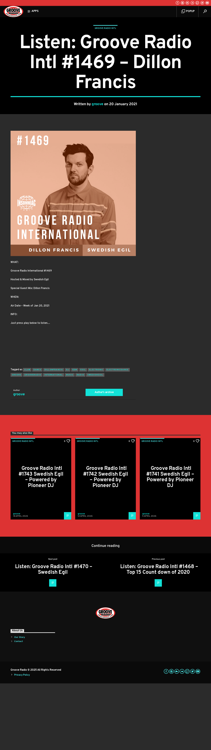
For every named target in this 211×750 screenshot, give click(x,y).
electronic (96, 436)
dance (37, 436)
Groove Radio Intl (105, 61)
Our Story (19, 704)
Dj (67, 436)
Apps (35, 11)
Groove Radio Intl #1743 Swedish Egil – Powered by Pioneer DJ (40, 544)
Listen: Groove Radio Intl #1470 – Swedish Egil (53, 636)
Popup (188, 11)
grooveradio (32, 441)
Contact (18, 708)
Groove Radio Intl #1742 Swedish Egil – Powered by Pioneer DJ (105, 544)
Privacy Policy (22, 741)
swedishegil (95, 441)
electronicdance (117, 436)
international (53, 441)
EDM (74, 436)
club (27, 436)
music (69, 441)
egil (83, 436)
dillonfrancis (54, 436)
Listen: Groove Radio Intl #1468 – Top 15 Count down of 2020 (159, 636)
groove (97, 137)
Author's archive (104, 459)
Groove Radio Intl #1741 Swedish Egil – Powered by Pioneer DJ (170, 544)
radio (80, 441)
